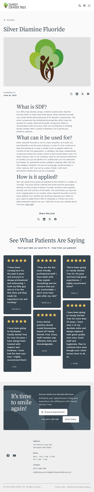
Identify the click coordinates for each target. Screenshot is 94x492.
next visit (29, 204)
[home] (15, 5)
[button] (89, 5)
